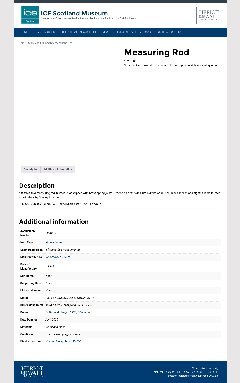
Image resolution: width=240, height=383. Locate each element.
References (120, 32)
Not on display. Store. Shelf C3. (64, 341)
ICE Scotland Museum (74, 13)
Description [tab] (31, 169)
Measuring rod (54, 242)
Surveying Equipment (40, 43)
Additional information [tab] (57, 169)
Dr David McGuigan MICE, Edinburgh (68, 312)
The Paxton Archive (44, 32)
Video (136, 32)
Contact (176, 32)
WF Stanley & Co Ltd (58, 257)
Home (24, 32)
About (162, 32)
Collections (69, 32)
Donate (149, 32)
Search (85, 32)
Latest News (101, 32)
